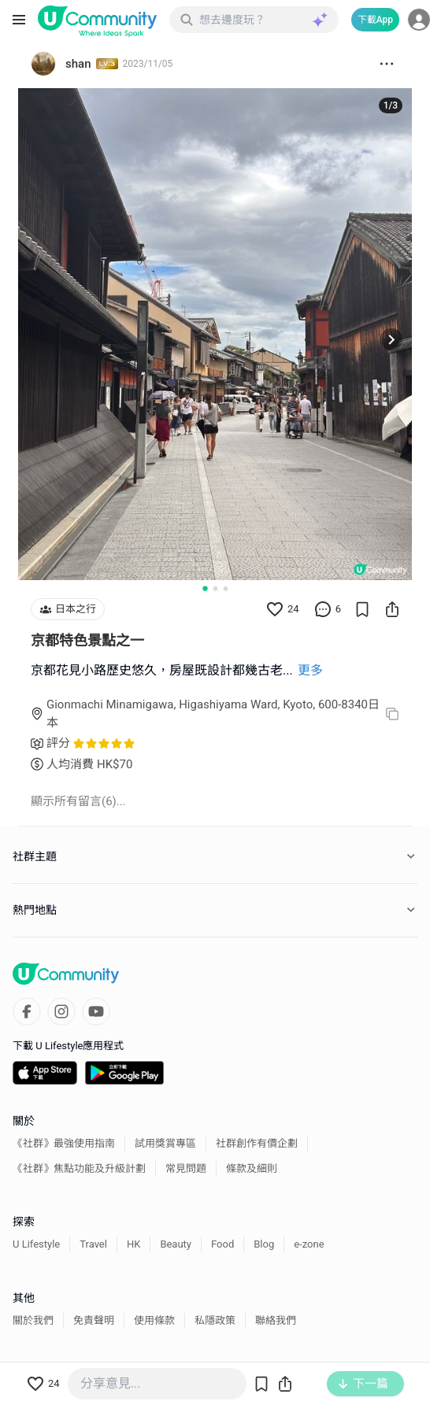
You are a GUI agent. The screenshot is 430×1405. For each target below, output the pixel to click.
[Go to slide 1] (204, 588)
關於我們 (33, 1320)
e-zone (309, 1244)
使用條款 (154, 1320)
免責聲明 (93, 1320)
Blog (264, 1244)
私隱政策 (215, 1320)
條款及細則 (251, 1168)
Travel (93, 1244)
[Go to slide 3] (226, 588)
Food (222, 1244)
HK (133, 1244)
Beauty (175, 1244)
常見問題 (185, 1168)
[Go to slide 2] (215, 588)
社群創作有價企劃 (257, 1143)
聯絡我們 (275, 1320)
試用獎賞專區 (165, 1143)
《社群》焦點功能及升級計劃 (79, 1168)
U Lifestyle (36, 1244)
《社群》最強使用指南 (64, 1143)
